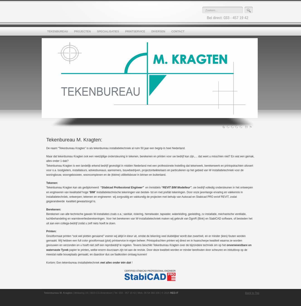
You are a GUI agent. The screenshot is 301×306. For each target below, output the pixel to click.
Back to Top (252, 293)
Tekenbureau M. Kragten (125, 11)
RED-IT (174, 292)
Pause (246, 127)
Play (250, 127)
